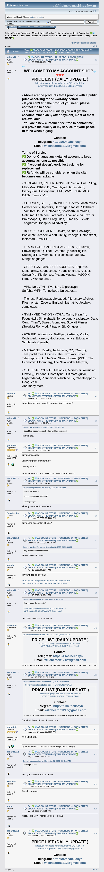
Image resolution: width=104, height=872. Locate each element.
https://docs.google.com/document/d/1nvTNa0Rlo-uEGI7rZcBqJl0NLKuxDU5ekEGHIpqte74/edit (59, 84)
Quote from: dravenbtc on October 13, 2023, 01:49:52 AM (46, 682)
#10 (95, 628)
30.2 (38, 21)
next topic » (92, 42)
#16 (95, 833)
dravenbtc (12, 625)
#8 (96, 568)
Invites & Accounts (79, 33)
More (52, 27)
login (32, 17)
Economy (25, 33)
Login (35, 27)
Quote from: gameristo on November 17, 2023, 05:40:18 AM (47, 761)
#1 (96, 60)
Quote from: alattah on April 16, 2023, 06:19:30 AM (43, 600)
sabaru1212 (13, 57)
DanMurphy (13, 513)
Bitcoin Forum (12, 33)
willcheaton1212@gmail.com (65, 146)
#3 (96, 421)
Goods (49, 33)
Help (21, 27)
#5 (96, 481)
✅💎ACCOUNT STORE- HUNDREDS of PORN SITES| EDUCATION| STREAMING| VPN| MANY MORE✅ (51, 35)
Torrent (10, 23)
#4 (96, 448)
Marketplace (38, 33)
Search (28, 27)
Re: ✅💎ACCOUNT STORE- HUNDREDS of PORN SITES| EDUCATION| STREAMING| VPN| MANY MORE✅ (58, 394)
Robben (11, 393)
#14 (95, 784)
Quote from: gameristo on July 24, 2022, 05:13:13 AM (44, 488)
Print (95, 46)
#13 (95, 755)
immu (10, 806)
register (40, 17)
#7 (96, 541)
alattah (10, 565)
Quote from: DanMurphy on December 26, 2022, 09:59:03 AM (47, 547)
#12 (95, 730)
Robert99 (11, 781)
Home (13, 27)
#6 (96, 516)
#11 (95, 675)
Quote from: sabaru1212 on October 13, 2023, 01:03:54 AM (46, 635)
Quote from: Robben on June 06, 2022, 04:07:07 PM (43, 427)
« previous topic (78, 42)
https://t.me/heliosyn (67, 141)
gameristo (12, 445)
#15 (95, 809)
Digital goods (61, 33)
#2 (96, 396)
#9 (96, 593)
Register (44, 27)
